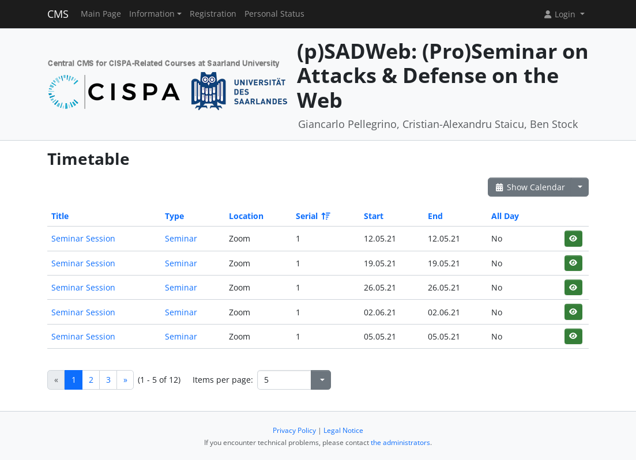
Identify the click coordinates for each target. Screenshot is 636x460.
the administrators (400, 442)
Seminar (181, 238)
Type (174, 215)
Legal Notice (343, 430)
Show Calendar (529, 187)
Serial (312, 216)
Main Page (101, 13)
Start (373, 215)
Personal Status (274, 13)
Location (246, 215)
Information (152, 13)
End (435, 215)
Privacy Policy (294, 430)
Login (560, 14)
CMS (58, 14)
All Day (505, 215)
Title (60, 215)
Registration (213, 13)
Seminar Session (83, 238)
